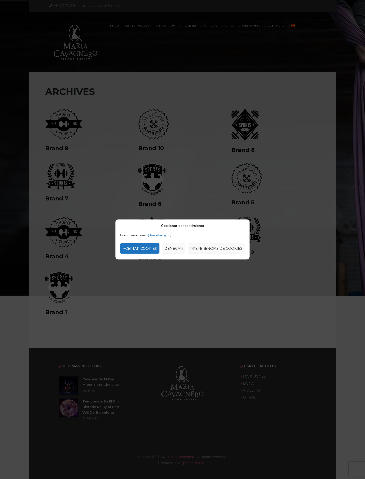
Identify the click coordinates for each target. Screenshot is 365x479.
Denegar (173, 248)
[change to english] (159, 235)
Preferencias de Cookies (216, 248)
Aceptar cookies (140, 248)
